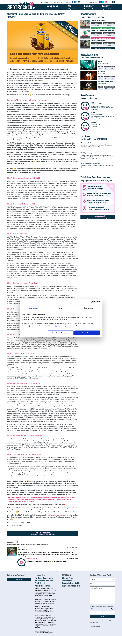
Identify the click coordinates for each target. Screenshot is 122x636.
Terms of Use (67, 581)
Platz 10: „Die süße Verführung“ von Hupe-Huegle (24, 454)
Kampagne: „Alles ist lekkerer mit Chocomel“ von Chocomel (27, 100)
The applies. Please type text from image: (101, 607)
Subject (93, 579)
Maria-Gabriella (21, 548)
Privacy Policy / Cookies (71, 583)
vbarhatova (105, 63)
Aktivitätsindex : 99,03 (96, 124)
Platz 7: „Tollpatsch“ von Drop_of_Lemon (21, 353)
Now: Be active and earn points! (103, 48)
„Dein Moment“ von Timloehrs (66, 497)
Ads (69, 7)
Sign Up (89, 7)
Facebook (19, 579)
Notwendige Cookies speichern (60, 333)
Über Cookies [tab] (88, 308)
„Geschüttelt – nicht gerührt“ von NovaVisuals (20, 502)
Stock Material (40, 583)
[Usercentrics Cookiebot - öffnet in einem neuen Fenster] (92, 302)
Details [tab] (61, 308)
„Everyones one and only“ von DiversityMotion (20, 500)
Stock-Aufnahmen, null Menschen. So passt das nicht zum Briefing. (102, 117)
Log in (106, 7)
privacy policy (95, 606)
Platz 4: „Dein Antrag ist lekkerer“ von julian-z (22, 283)
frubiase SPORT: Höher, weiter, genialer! (90, 163)
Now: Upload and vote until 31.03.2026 (103, 28)
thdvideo (104, 83)
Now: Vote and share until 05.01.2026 (102, 38)
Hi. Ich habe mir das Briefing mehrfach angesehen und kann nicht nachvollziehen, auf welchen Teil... (102, 107)
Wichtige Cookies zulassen (87, 333)
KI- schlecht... (94, 126)
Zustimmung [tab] (33, 308)
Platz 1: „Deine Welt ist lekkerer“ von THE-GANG (23, 178)
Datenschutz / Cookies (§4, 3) (49, 326)
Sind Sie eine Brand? (42, 533)
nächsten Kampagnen (54, 515)
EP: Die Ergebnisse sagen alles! (88, 153)
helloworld (93, 122)
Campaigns (52, 7)
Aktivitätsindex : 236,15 (96, 114)
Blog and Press (67, 578)
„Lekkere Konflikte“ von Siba (63, 500)
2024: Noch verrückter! (86, 143)
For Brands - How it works (44, 581)
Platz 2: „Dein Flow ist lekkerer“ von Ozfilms (22, 204)
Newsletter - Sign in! (42, 586)
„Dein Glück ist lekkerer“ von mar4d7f (18, 497)
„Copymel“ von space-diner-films (44, 500)
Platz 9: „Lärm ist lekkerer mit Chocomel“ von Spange (25, 435)
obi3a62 (93, 112)
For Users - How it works (44, 578)
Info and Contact (48, 2)
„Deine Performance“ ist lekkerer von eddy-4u (43, 497)
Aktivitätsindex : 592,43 (96, 104)
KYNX (103, 73)
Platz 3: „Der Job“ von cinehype (17, 234)
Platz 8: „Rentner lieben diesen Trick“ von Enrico (23, 383)
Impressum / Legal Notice (71, 586)
